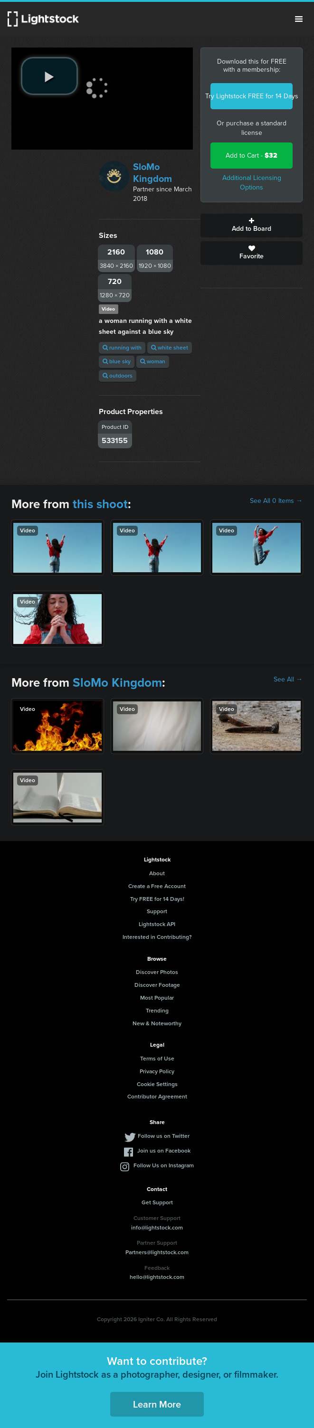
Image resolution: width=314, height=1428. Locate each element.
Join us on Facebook (163, 1150)
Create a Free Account (157, 886)
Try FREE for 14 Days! (157, 899)
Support (157, 911)
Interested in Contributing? (157, 937)
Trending (157, 1010)
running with (122, 347)
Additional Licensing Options (251, 182)
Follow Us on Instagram (163, 1165)
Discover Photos (157, 972)
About (157, 873)
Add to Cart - (251, 156)
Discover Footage (157, 985)
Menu (298, 19)
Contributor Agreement (157, 1096)
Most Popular (157, 997)
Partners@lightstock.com (157, 1252)
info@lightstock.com (157, 1227)
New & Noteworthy (157, 1023)
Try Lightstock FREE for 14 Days (251, 96)
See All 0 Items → (276, 501)
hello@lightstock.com (157, 1277)
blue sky (117, 361)
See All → (288, 679)
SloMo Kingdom (152, 173)
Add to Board (251, 226)
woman (152, 361)
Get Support (157, 1202)
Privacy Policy (157, 1071)
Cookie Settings (157, 1084)
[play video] (49, 76)
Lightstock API (157, 924)
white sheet (169, 347)
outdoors (118, 375)
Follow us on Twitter (164, 1136)
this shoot (100, 504)
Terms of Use (157, 1058)
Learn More (157, 1404)
